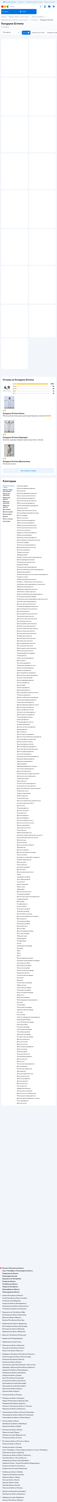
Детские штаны (21, 953)
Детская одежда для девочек (25, 793)
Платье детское (21, 768)
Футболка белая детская (24, 945)
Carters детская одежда (24, 1103)
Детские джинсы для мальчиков (26, 761)
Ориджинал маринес (23, 1086)
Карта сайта (28, 1265)
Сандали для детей (22, 1012)
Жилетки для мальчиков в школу (27, 640)
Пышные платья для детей (24, 790)
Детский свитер (22, 955)
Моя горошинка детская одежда (26, 709)
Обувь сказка (21, 1000)
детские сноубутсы (23, 963)
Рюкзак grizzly (21, 604)
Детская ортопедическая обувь (26, 965)
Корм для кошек (28, 1325)
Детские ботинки (22, 1039)
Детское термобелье (23, 938)
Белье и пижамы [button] (8, 632)
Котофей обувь (21, 1054)
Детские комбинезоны (24, 884)
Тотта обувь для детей (23, 1145)
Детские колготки (22, 1154)
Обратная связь (28, 1262)
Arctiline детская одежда (24, 1142)
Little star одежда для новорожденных (28, 1130)
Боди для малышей (22, 677)
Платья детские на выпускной (26, 675)
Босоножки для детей (23, 1022)
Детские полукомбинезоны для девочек (29, 850)
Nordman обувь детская (24, 972)
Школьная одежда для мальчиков (27, 606)
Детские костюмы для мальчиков (27, 731)
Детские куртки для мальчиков (26, 717)
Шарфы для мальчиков (23, 1201)
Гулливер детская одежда (24, 1059)
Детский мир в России (21, 1365)
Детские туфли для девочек (25, 864)
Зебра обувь (20, 1002)
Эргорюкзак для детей (23, 685)
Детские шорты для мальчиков (26, 751)
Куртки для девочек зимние (25, 822)
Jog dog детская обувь (23, 990)
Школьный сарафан (23, 655)
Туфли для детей (22, 877)
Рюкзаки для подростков (24, 1181)
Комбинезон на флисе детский (26, 704)
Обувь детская (21, 960)
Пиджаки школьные (23, 665)
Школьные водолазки (23, 663)
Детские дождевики (23, 931)
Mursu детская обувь (23, 1046)
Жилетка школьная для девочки (26, 658)
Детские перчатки (22, 1194)
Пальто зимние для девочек (25, 771)
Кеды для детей (21, 1051)
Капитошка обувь (22, 1137)
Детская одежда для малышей (26, 672)
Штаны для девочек (23, 832)
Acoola (19, 1056)
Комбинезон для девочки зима (26, 778)
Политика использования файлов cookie (28, 1256)
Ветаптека (28, 1336)
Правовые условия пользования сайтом (28, 1359)
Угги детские (21, 995)
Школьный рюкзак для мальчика (26, 613)
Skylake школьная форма (24, 648)
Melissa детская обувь (23, 1036)
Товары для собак (28, 1328)
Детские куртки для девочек (25, 847)
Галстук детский (22, 1199)
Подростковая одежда (23, 906)
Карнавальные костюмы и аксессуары (14, 20)
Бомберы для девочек (23, 837)
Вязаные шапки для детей (24, 1204)
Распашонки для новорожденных (27, 680)
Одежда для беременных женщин (27, 879)
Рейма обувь (20, 1014)
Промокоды (28, 1251)
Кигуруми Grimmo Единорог (15, 550)
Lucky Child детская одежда (25, 1135)
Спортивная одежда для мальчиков (27, 719)
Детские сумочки (22, 1196)
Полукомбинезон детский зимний (27, 950)
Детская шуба (21, 798)
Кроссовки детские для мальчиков (27, 862)
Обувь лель (20, 1108)
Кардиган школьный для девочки (27, 645)
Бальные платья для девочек (25, 781)
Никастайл (20, 1091)
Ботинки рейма (21, 1019)
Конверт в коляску (22, 690)
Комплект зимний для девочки (26, 825)
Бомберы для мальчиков (24, 749)
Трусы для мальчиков (23, 1167)
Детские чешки (21, 975)
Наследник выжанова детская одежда (28, 1073)
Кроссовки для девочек (24, 867)
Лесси (19, 1068)
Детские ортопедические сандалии (28, 1029)
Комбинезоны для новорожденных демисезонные (32, 712)
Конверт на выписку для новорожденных (29, 670)
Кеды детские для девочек (25, 874)
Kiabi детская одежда (23, 1140)
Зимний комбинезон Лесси (25, 916)
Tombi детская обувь (23, 1024)
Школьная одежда (22, 599)
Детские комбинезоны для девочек (27, 810)
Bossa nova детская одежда (25, 1105)
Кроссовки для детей (23, 980)
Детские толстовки (23, 923)
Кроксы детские (22, 977)
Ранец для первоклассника (25, 1186)
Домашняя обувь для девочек (26, 872)
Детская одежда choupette (25, 1071)
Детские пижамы (22, 1162)
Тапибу (19, 987)
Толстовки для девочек (24, 776)
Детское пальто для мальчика (26, 744)
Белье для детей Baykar (24, 1132)
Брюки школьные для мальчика (26, 608)
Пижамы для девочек (23, 800)
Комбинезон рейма (23, 891)
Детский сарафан (22, 628)
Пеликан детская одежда (24, 1095)
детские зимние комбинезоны (26, 889)
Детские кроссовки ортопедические (28, 1009)
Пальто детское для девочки (25, 815)
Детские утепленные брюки (25, 958)
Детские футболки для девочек (26, 786)
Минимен (20, 1115)
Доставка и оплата (28, 1240)
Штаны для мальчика (23, 724)
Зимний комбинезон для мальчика (27, 741)
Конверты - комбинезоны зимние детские (29, 695)
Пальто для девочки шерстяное (26, 852)
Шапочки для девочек (23, 1191)
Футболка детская (22, 909)
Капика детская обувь (23, 1076)
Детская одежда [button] (8, 625)
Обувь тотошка (21, 1098)
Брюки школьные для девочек (26, 633)
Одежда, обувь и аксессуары (18, 17)
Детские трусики (22, 1172)
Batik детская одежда (23, 1110)
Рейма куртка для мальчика (25, 763)
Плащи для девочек (23, 921)
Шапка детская (21, 1184)
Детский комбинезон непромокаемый (29, 901)
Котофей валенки (22, 1017)
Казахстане (32, 1365)
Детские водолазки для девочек (26, 859)
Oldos (19, 1063)
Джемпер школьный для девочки (27, 650)
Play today (20, 1061)
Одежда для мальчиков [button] (6, 607)
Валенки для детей (22, 997)
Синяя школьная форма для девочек (27, 618)
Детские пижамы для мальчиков (26, 746)
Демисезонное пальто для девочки (27, 788)
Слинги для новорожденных (25, 881)
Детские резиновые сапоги (25, 985)
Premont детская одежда (24, 1120)
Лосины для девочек (23, 795)
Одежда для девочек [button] (6, 611)
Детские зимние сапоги (24, 1004)
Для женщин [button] (7, 622)
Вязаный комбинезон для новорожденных (30, 707)
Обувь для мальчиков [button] (6, 615)
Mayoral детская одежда (24, 1078)
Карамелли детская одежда (25, 1122)
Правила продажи (28, 1248)
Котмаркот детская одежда (25, 1150)
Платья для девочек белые (25, 830)
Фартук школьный (22, 631)
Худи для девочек (22, 842)
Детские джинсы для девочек (26, 827)
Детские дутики (22, 1031)
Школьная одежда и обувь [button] (8, 599)
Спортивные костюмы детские (26, 899)
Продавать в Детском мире (28, 1243)
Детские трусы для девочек (25, 1159)
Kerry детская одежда (23, 1081)
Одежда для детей (22, 668)
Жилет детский (21, 926)
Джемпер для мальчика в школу (26, 660)
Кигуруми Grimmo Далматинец (16, 574)
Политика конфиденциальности (28, 1254)
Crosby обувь (21, 1118)
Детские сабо (21, 1041)
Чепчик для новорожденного (26, 1177)
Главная (3, 17)
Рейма (19, 1066)
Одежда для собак (28, 1334)
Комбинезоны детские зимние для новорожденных (32, 687)
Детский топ (21, 1174)
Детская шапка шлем (23, 1189)
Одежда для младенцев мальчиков (27, 702)
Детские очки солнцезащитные (26, 1206)
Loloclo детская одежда (24, 1100)
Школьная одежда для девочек (26, 601)
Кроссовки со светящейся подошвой (28, 970)
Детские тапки (21, 982)
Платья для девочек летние (25, 835)
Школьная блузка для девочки (26, 611)
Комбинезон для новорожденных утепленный (31, 697)
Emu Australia (21, 1127)
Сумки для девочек (22, 1213)
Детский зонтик (22, 1216)
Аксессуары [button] (6, 634)
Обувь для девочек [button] (6, 619)
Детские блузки (22, 845)
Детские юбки (21, 773)
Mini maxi (20, 1125)
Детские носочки (22, 1157)
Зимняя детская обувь (23, 1034)
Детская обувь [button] (7, 627)
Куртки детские (21, 894)
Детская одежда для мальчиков (26, 756)
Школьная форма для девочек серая (28, 626)
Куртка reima (21, 918)
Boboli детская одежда (23, 1147)
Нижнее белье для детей (24, 1169)
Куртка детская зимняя (23, 940)
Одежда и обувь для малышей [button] (8, 603)
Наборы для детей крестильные (26, 692)
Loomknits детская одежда (25, 1088)
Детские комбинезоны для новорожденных (30, 682)
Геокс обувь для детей (23, 992)
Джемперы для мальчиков (25, 754)
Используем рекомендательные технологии (28, 1361)
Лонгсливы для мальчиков (25, 759)
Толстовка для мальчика (24, 734)
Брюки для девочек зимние (25, 857)
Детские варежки (22, 1179)
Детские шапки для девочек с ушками (28, 1211)
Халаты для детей (22, 1164)
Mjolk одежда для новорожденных (27, 1113)
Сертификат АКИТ (28, 1259)
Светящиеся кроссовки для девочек (28, 869)
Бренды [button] (5, 629)
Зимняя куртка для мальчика (25, 729)
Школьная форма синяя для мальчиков (28, 653)
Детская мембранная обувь (25, 1044)
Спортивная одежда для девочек (26, 813)
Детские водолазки (23, 928)
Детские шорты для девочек (25, 820)
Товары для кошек (28, 1323)
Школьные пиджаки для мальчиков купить (30, 948)
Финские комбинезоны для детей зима (29, 913)
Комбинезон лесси (22, 904)
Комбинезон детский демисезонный (28, 886)
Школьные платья (22, 621)
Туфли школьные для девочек (26, 636)
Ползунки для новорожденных (26, 896)
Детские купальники (23, 1152)
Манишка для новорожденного (26, 1209)
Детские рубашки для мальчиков (27, 736)
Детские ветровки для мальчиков (27, 722)
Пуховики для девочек (24, 808)
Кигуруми (34, 20)
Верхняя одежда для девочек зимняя (28, 818)
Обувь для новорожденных (25, 699)
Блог (28, 1314)
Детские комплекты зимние (25, 936)
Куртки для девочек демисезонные (27, 805)
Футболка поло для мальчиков (26, 739)
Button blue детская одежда (25, 1083)
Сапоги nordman (22, 968)
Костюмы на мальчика (23, 643)
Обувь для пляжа (22, 1049)
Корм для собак (28, 1331)
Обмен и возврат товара (28, 1245)
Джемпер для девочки (23, 803)
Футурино (20, 1093)
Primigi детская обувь (23, 1007)
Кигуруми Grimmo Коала (13, 526)
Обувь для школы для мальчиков (26, 638)
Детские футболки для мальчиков (27, 727)
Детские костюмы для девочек (26, 840)
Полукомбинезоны (23, 911)
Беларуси (40, 1365)
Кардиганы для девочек (24, 783)
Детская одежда (37, 17)
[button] (23, 11)
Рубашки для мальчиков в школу (26, 623)
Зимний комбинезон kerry (25, 933)
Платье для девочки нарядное (26, 766)
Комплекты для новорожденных (26, 714)
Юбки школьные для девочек (26, 616)
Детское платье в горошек (25, 854)
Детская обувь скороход (24, 1027)
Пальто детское (21, 943)
